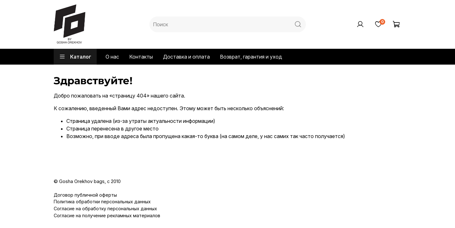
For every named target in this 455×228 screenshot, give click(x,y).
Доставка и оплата (186, 57)
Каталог (75, 57)
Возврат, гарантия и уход (251, 57)
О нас (112, 57)
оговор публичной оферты (87, 195)
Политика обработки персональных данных (102, 201)
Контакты (141, 57)
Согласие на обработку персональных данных (105, 208)
